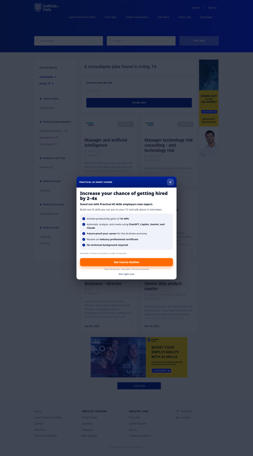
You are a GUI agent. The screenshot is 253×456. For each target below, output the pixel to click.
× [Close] (170, 182)
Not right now (126, 274)
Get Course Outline (126, 262)
